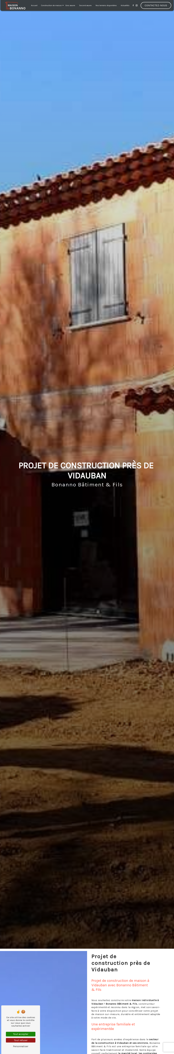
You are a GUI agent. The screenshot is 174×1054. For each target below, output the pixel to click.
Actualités (125, 5)
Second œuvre (85, 5)
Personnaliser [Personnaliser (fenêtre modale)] (20, 1046)
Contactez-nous (156, 5)
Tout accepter (20, 1034)
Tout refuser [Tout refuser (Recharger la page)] (20, 1040)
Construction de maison (51, 5)
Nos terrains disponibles (106, 5)
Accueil (34, 5)
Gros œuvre (70, 5)
